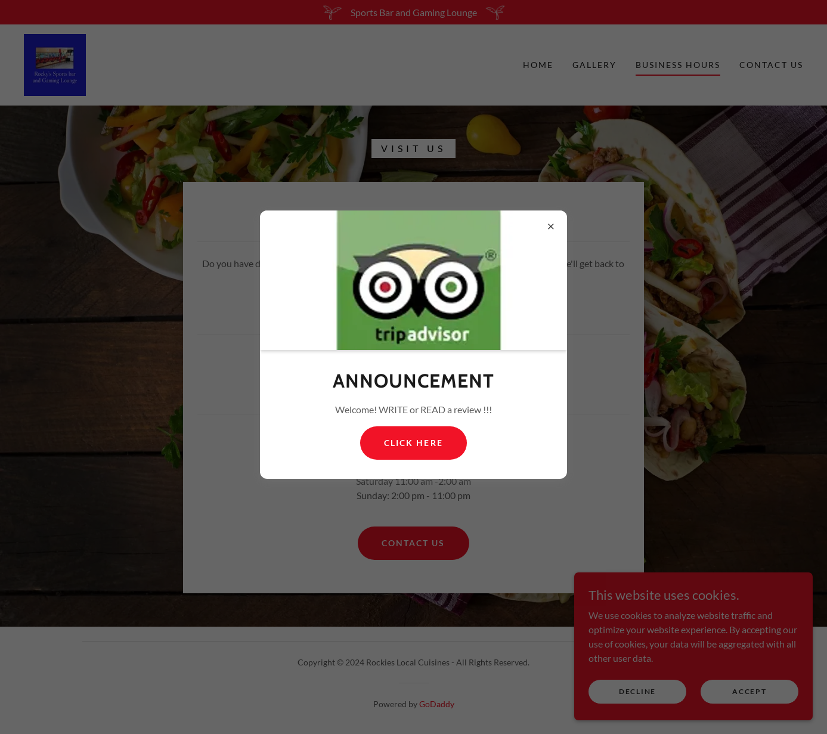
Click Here (413, 443)
